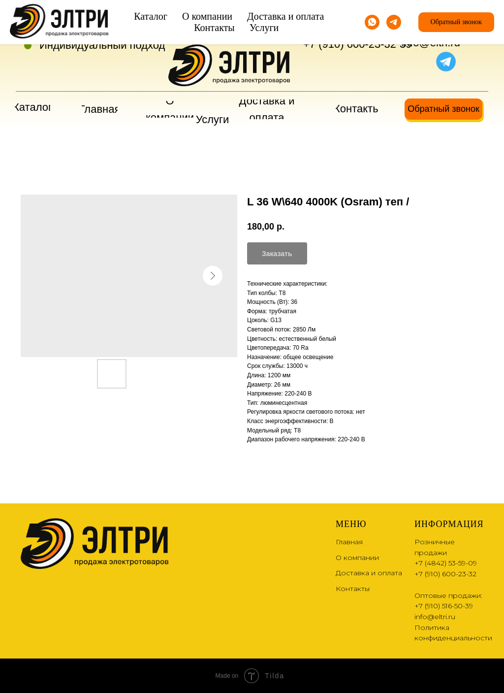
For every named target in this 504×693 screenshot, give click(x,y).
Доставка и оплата (369, 572)
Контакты (353, 588)
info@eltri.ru (431, 42)
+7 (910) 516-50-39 (443, 605)
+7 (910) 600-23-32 (349, 44)
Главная (349, 541)
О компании (357, 557)
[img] (423, 60)
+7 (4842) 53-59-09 (349, 27)
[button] (443, 109)
